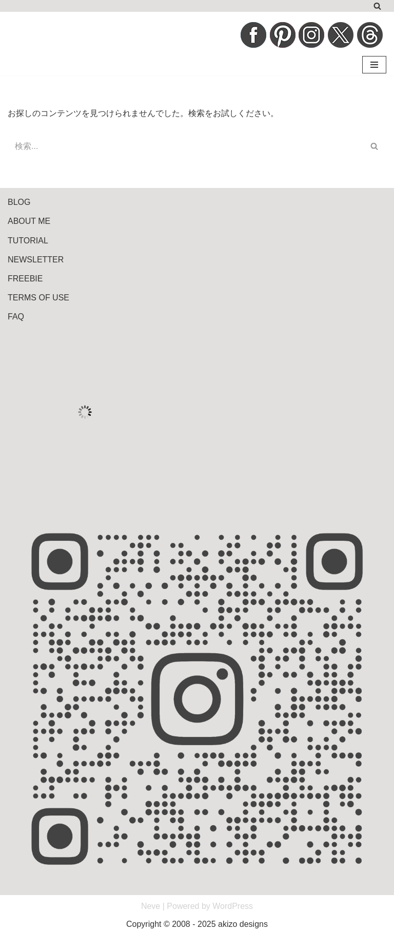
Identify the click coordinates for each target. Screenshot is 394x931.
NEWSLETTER (36, 259)
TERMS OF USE (38, 297)
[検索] (377, 6)
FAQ (16, 316)
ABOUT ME (29, 221)
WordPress (232, 906)
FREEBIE (25, 278)
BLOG (19, 202)
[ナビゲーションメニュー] (374, 64)
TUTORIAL (28, 240)
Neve (150, 906)
